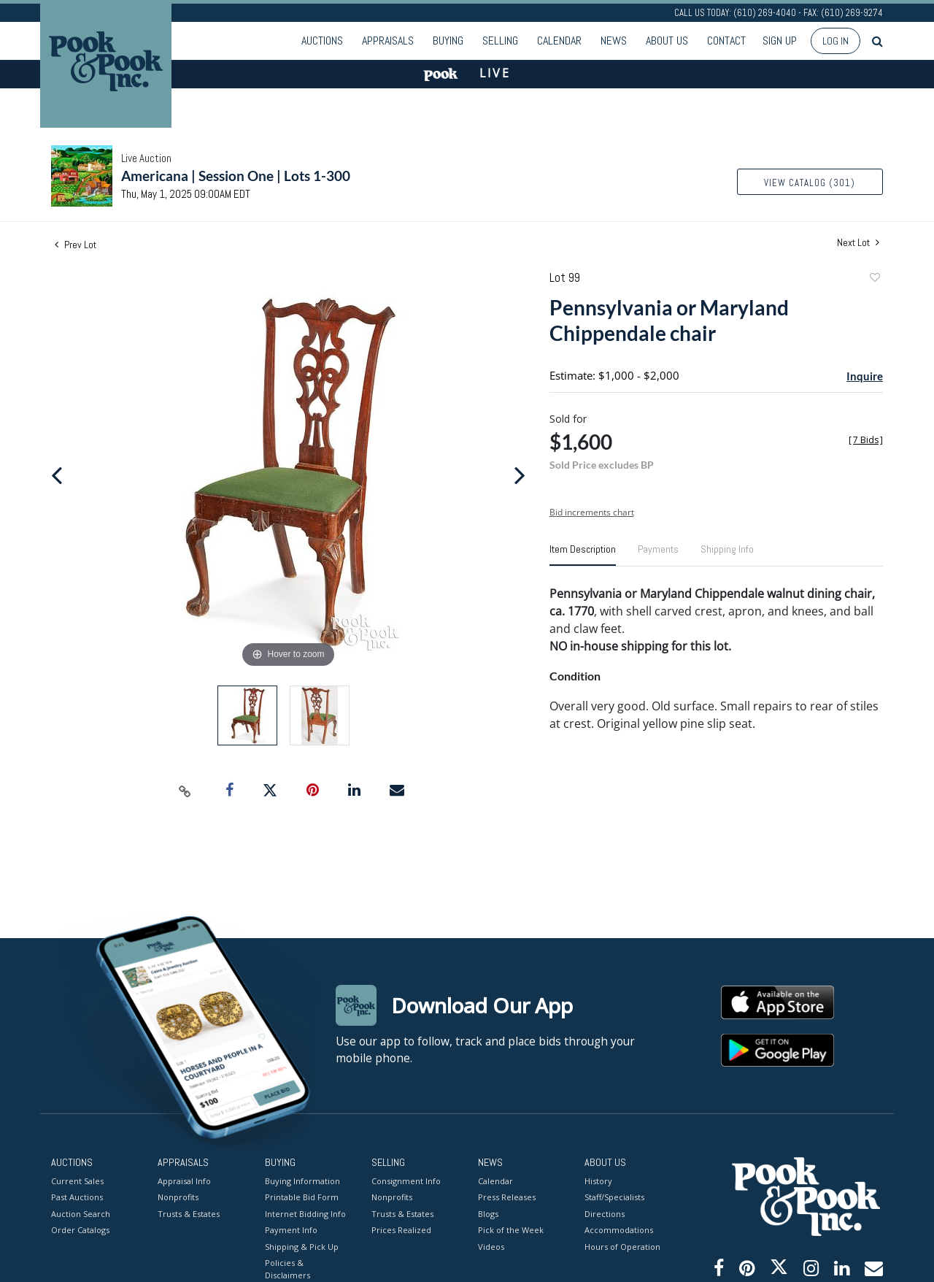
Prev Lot (75, 244)
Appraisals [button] (388, 40)
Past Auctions (77, 1196)
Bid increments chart (591, 512)
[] (866, 440)
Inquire (864, 376)
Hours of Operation (622, 1245)
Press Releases (507, 1196)
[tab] (582, 555)
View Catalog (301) (809, 183)
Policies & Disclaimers (287, 1269)
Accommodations (618, 1229)
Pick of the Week (511, 1229)
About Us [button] (667, 40)
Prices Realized (401, 1229)
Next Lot (858, 243)
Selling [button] (500, 40)
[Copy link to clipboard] (185, 790)
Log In (835, 40)
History (598, 1180)
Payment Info (291, 1229)
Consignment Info (406, 1180)
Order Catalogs (80, 1229)
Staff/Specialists (614, 1196)
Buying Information (302, 1180)
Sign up (780, 40)
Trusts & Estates (189, 1213)
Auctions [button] (322, 40)
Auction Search (80, 1213)
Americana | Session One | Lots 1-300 (235, 175)
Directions (604, 1213)
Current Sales (77, 1180)
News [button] (614, 40)
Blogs (488, 1213)
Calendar (559, 40)
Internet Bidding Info (305, 1213)
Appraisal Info (184, 1180)
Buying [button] (448, 40)
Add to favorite (874, 279)
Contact (726, 40)
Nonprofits (178, 1196)
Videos (491, 1245)
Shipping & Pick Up (302, 1245)
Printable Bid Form (302, 1196)
